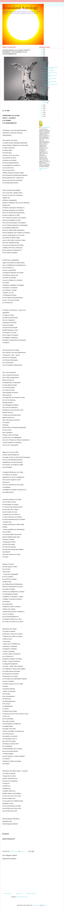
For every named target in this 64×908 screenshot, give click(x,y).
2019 (42, 105)
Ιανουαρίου (44, 102)
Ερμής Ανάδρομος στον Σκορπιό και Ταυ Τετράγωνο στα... (49, 73)
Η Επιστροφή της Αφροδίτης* (48, 70)
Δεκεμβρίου (44, 62)
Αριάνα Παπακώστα (45, 127)
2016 (42, 110)
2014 (42, 114)
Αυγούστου (44, 89)
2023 (42, 54)
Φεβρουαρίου (45, 100)
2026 (42, 49)
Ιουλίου (43, 91)
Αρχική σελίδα (19, 893)
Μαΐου (43, 95)
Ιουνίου (43, 93)
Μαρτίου (44, 99)
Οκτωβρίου (44, 65)
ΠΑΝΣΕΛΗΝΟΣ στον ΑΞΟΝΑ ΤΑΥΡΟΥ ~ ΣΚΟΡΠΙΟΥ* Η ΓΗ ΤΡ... (50, 68)
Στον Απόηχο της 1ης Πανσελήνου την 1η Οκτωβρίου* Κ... (50, 85)
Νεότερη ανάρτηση (7, 893)
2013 (42, 116)
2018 (42, 106)
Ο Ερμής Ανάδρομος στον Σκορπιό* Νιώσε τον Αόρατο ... (49, 76)
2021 (42, 58)
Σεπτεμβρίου (45, 87)
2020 (42, 60)
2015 (42, 112)
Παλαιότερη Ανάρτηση (31, 893)
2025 (42, 51)
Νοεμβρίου (44, 63)
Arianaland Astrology (20, 7)
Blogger (45, 905)
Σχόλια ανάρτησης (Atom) (22, 896)
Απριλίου (44, 97)
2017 (42, 108)
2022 (42, 56)
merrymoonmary (36, 905)
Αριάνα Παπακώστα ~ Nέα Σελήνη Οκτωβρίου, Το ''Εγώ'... (49, 79)
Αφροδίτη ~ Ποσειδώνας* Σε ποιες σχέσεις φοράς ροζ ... (49, 82)
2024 (42, 53)
